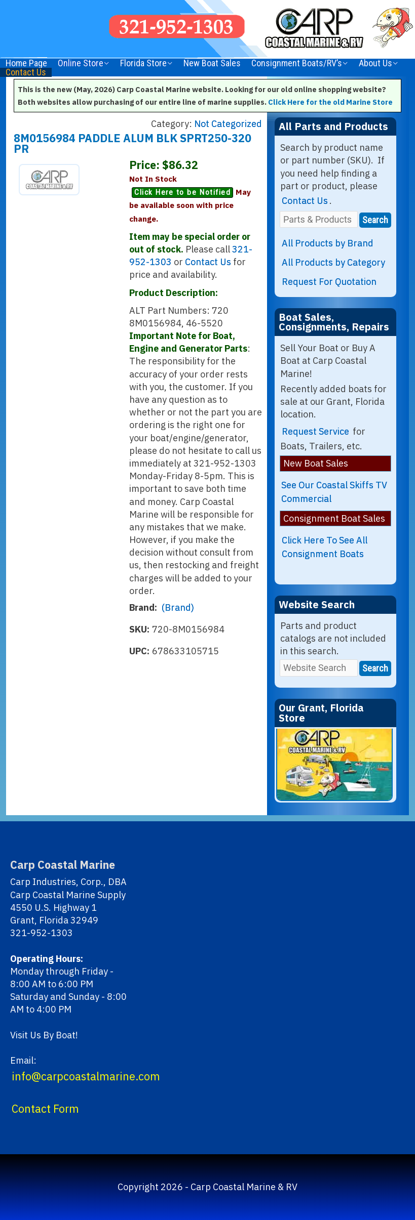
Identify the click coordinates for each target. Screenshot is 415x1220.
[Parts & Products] (319, 219)
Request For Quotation (329, 281)
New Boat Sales (212, 63)
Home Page (26, 63)
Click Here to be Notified (182, 192)
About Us (375, 63)
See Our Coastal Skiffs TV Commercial (334, 491)
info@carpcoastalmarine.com (86, 1076)
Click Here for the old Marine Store (330, 102)
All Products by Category (333, 262)
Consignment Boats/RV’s (296, 63)
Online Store (80, 63)
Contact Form (45, 1109)
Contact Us (26, 72)
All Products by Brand (327, 243)
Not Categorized (228, 124)
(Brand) (178, 607)
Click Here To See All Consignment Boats (324, 547)
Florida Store (143, 63)
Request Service (315, 431)
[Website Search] (319, 667)
